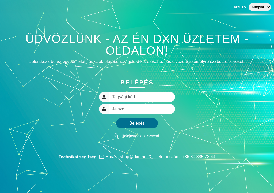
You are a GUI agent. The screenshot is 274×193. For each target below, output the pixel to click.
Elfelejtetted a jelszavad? (137, 136)
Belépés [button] (137, 123)
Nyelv (240, 7)
